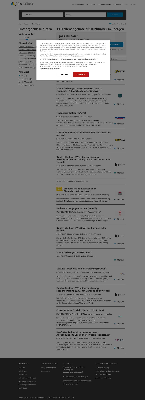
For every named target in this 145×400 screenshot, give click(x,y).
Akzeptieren (81, 74)
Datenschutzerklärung (77, 56)
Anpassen (64, 74)
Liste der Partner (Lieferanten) (50, 68)
